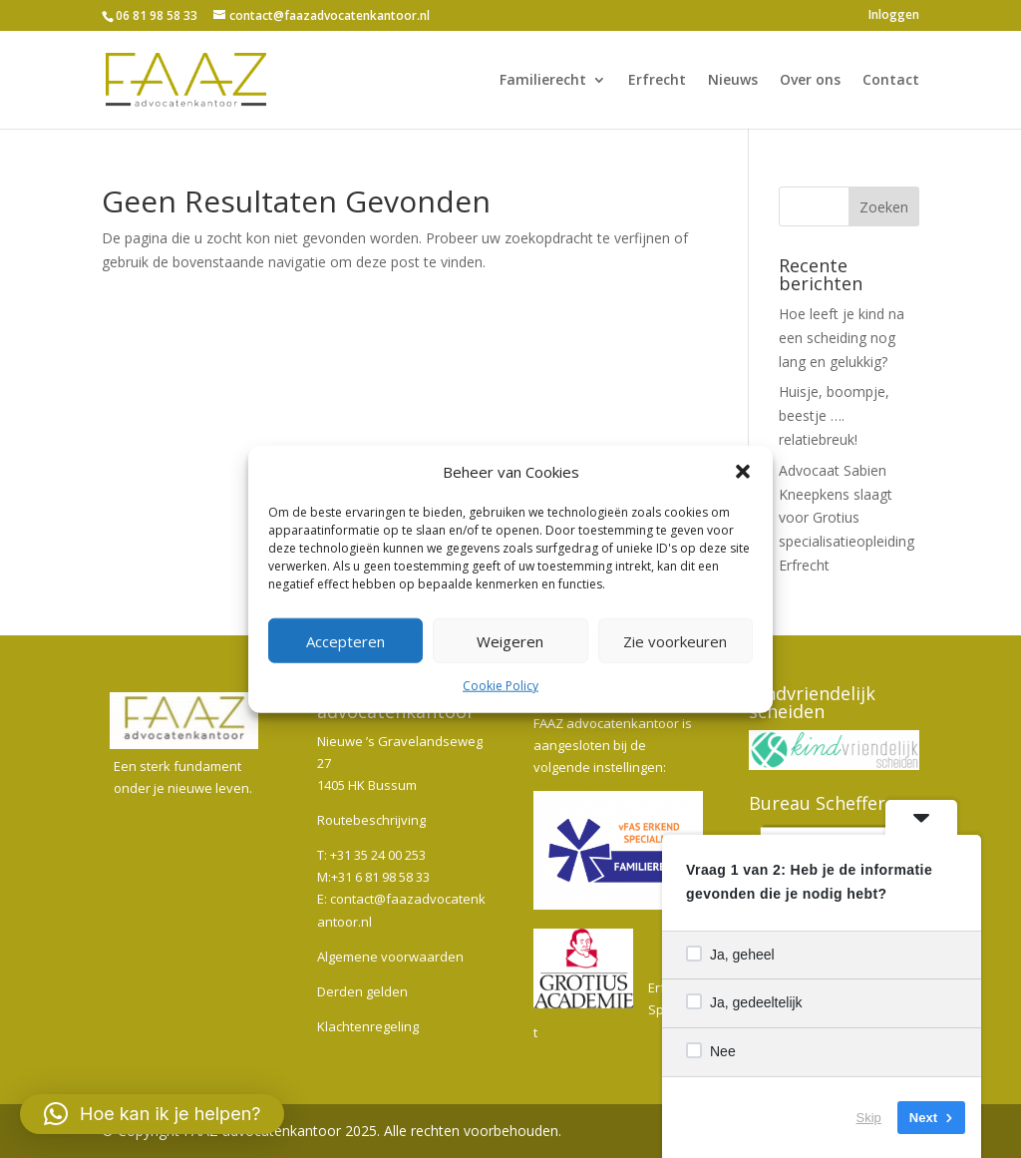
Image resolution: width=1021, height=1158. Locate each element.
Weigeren (510, 641)
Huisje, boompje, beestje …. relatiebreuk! (834, 415)
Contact (890, 81)
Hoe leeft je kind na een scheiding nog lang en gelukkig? (841, 337)
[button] (743, 472)
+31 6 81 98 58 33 (380, 877)
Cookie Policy (500, 685)
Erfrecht (657, 81)
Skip (868, 1117)
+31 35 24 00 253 (378, 855)
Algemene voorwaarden (390, 956)
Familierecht (543, 81)
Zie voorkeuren (675, 641)
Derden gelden (362, 991)
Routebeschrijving (371, 820)
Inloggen (893, 16)
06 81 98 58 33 (156, 15)
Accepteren (345, 641)
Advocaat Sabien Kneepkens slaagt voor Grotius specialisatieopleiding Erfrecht (846, 518)
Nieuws (733, 81)
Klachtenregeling (368, 1026)
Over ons (810, 81)
